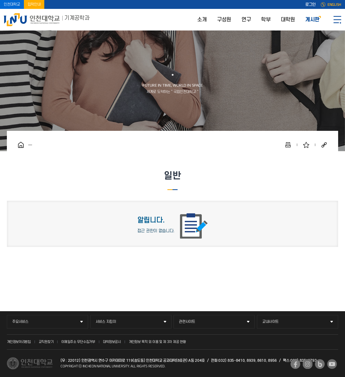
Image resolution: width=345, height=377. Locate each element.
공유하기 (324, 144)
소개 (202, 20)
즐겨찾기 (306, 144)
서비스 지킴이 (106, 322)
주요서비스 (20, 322)
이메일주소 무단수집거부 (78, 342)
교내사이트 (270, 322)
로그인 (310, 4)
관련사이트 (187, 322)
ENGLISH (334, 4)
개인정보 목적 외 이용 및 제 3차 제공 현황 (157, 342)
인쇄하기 (288, 144)
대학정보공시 (112, 342)
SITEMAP (337, 19)
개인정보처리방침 (19, 342)
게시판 (312, 20)
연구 (246, 20)
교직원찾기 (46, 342)
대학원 (288, 20)
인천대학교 (12, 4)
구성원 (224, 20)
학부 (265, 20)
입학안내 (34, 4)
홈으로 (21, 145)
